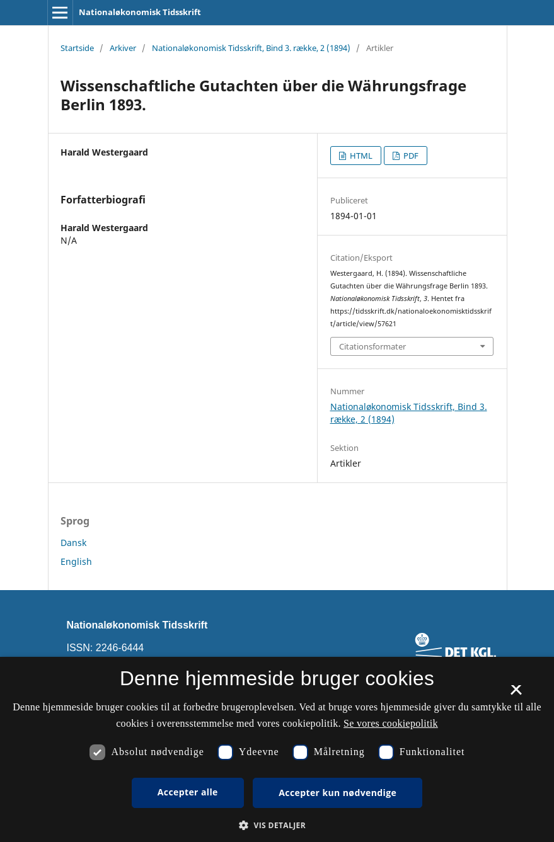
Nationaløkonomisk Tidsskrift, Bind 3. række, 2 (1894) (251, 48)
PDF (409, 155)
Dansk (73, 543)
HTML (360, 155)
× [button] (516, 694)
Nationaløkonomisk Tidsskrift (140, 12)
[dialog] (277, 749)
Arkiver (123, 48)
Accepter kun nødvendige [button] (337, 793)
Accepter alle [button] (188, 792)
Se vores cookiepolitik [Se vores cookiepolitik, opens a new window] (390, 723)
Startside (77, 48)
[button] (277, 825)
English (76, 561)
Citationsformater (372, 346)
